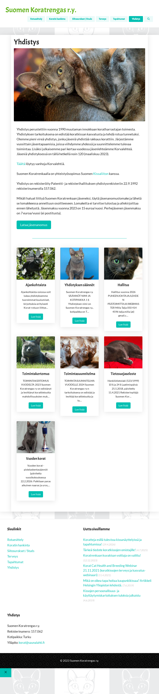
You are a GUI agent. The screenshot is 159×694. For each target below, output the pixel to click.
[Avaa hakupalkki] (148, 19)
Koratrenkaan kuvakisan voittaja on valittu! (112, 556)
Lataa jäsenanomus (33, 225)
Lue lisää (36, 316)
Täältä (21, 164)
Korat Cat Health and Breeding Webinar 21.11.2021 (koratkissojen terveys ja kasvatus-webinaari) (114, 570)
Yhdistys (136, 19)
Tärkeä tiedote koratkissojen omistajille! (109, 550)
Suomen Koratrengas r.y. (40, 9)
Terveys (102, 19)
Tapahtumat (119, 19)
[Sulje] (5, 673)
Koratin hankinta (57, 19)
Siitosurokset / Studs (82, 19)
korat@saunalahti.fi (32, 643)
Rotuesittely (36, 19)
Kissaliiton (100, 174)
